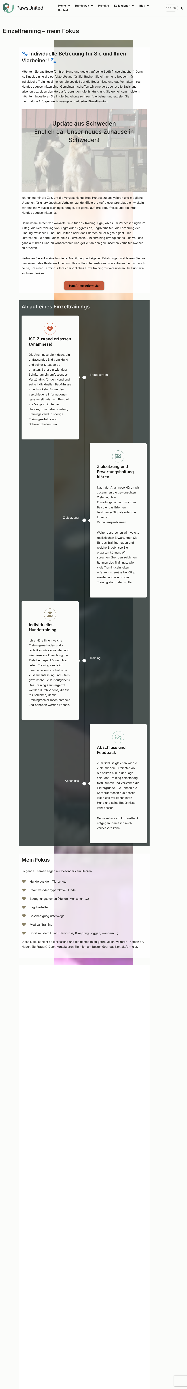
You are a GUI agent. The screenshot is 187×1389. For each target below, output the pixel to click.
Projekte (103, 5)
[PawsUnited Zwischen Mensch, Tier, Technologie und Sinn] (24, 8)
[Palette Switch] (182, 8)
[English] (174, 8)
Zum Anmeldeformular (93, 285)
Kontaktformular (136, 946)
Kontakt (63, 10)
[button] (68, 6)
